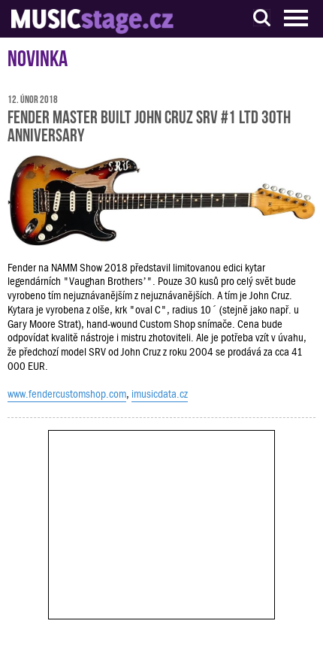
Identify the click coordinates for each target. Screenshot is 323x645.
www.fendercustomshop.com (67, 394)
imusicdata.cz (159, 394)
